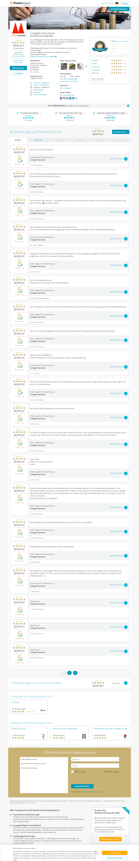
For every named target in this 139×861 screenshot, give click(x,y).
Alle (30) (17, 140)
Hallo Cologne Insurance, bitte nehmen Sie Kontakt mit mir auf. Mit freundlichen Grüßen (44, 775)
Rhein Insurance (19, 728)
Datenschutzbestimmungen (31, 851)
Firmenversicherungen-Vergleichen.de (110, 728)
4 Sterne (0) (58, 140)
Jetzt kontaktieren (119, 9)
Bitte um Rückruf (80, 772)
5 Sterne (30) (37, 140)
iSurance (15, 702)
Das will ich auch (107, 3)
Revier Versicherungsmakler (65, 728)
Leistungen (96, 66)
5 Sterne (113, 40)
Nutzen (94, 63)
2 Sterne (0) (100, 140)
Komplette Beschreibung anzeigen (43, 56)
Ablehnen (115, 851)
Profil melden (31, 803)
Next (86, 66)
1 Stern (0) (120, 140)
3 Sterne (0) (79, 140)
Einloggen (125, 3)
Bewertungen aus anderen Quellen (18, 55)
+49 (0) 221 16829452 (41, 83)
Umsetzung (96, 70)
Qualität (95, 60)
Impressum (17, 851)
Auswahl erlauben (115, 844)
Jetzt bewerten (18, 68)
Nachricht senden (82, 786)
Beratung (95, 73)
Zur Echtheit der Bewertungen (18, 61)
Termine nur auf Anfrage (69, 81)
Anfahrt (36, 72)
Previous (58, 66)
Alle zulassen (115, 839)
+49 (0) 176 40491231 (41, 85)
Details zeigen (84, 857)
